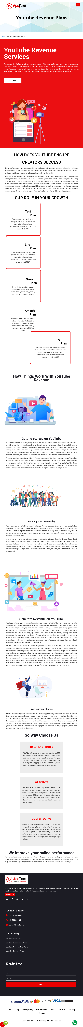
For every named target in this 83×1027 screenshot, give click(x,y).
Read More (13, 80)
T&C (51, 1010)
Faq (17, 1010)
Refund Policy (41, 1010)
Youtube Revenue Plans (15, 951)
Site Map (71, 1010)
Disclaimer (61, 1010)
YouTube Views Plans (14, 939)
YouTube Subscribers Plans (16, 943)
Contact (41, 1013)
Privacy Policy (27, 1010)
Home (4, 36)
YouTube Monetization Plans (17, 947)
